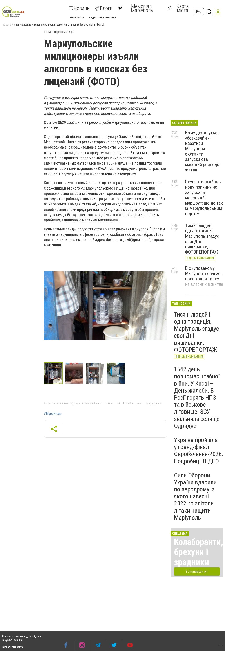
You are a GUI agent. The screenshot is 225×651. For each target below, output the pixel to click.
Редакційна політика (102, 17)
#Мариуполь (53, 414)
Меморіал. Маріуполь (135, 8)
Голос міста (76, 17)
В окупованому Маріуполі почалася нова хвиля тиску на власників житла (204, 276)
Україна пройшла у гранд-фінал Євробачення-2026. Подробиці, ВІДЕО (198, 450)
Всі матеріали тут (197, 571)
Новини (79, 8)
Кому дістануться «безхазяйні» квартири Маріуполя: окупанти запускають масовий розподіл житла (202, 151)
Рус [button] (198, 11)
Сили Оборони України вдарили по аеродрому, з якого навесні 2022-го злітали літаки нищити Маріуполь (195, 496)
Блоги (103, 8)
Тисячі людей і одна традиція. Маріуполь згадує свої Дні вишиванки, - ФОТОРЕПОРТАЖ (196, 332)
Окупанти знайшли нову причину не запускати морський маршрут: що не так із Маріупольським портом (204, 197)
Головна (6, 24)
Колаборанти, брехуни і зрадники (198, 552)
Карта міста (178, 8)
